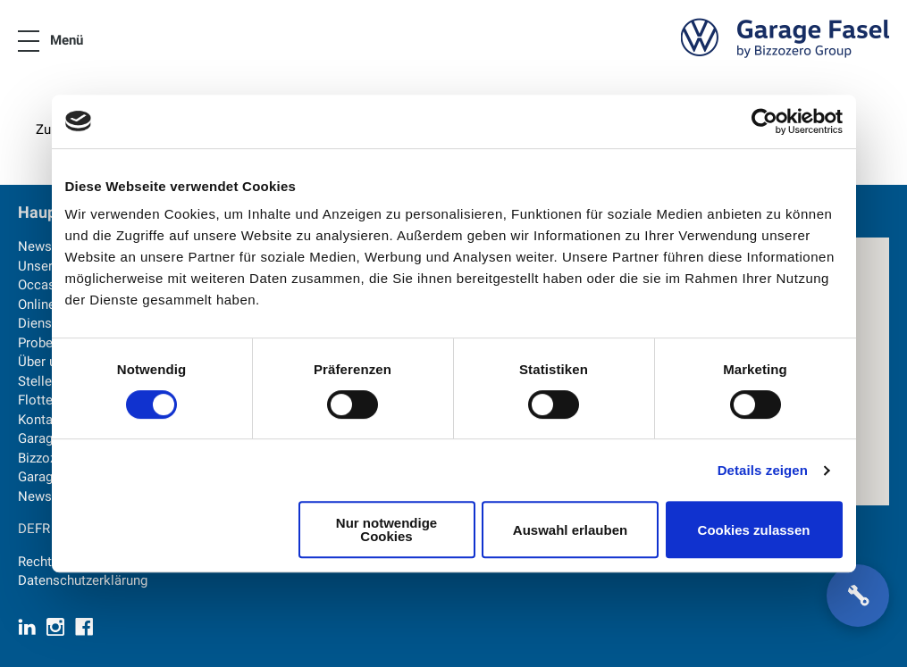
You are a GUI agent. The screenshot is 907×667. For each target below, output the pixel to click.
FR (42, 529)
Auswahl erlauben (570, 530)
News (35, 246)
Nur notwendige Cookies (386, 529)
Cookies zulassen (754, 530)
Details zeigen (763, 470)
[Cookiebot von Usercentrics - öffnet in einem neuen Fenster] (764, 121)
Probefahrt (49, 343)
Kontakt (41, 420)
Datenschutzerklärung (82, 580)
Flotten (39, 400)
